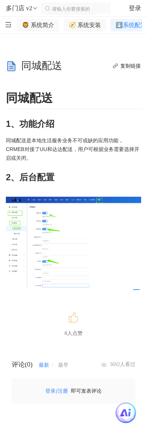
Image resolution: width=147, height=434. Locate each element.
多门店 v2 (22, 8)
